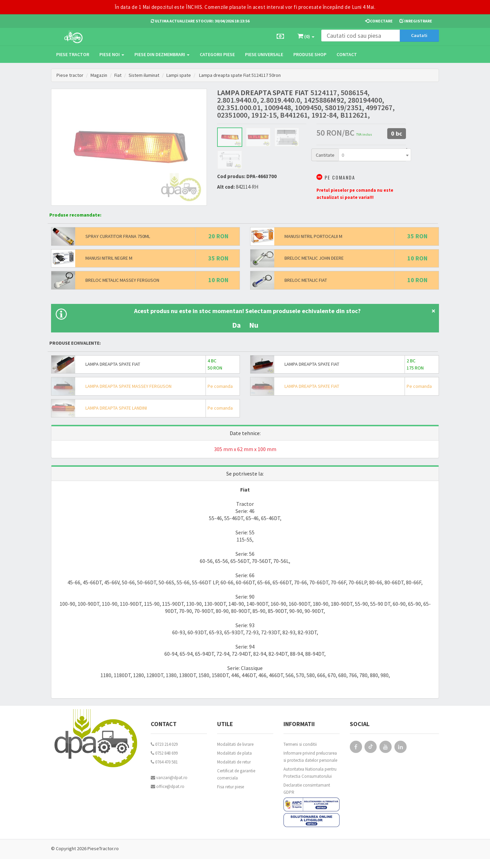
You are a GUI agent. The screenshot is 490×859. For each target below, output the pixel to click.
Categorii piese (217, 54)
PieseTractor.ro (103, 848)
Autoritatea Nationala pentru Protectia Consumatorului (310, 772)
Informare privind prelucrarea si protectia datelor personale (310, 756)
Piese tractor (72, 54)
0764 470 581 (164, 762)
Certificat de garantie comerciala (236, 774)
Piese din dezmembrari (162, 54)
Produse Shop (309, 54)
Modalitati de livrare (235, 744)
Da (236, 325)
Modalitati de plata (234, 753)
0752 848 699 (164, 753)
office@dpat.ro (167, 786)
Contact (347, 54)
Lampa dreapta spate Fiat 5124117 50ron (241, 75)
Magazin (99, 75)
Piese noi (111, 54)
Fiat (118, 75)
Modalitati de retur (234, 762)
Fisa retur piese (230, 787)
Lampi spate (179, 75)
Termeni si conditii (300, 744)
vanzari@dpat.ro (169, 777)
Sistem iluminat (144, 75)
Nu (253, 325)
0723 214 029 (164, 744)
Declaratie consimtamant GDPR (306, 788)
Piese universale (264, 54)
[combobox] (375, 155)
